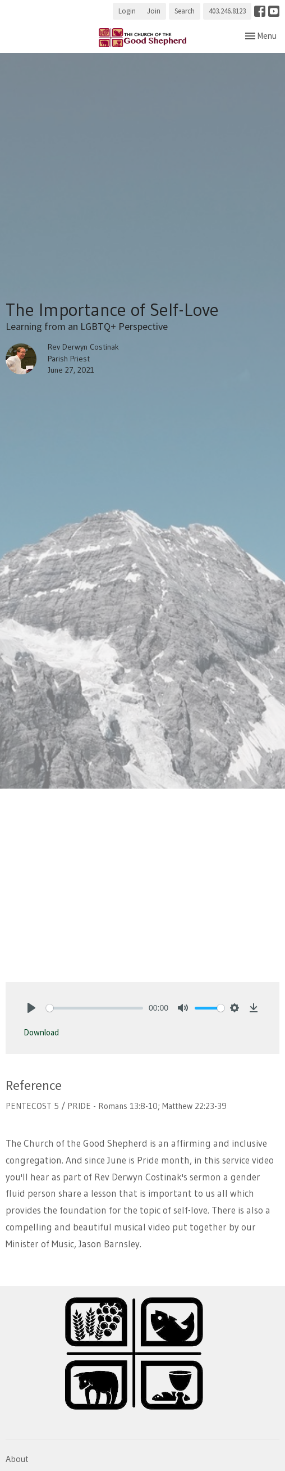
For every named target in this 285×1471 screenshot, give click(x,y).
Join (153, 11)
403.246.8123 (227, 11)
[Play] (31, 1008)
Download (41, 1032)
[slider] (94, 1008)
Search (184, 11)
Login (127, 11)
